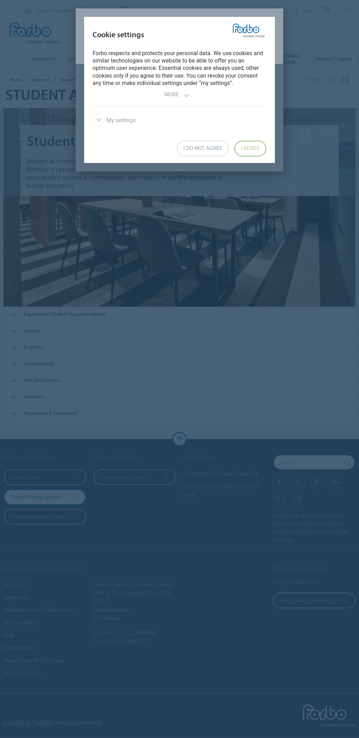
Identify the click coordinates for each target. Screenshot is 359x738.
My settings (114, 120)
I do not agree (202, 148)
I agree (250, 148)
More (176, 95)
